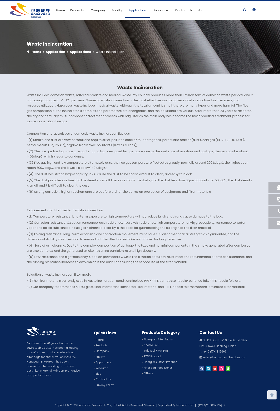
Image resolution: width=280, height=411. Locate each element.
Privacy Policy (105, 385)
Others (148, 373)
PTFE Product (152, 356)
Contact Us (103, 379)
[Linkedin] (208, 368)
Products (102, 345)
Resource (102, 368)
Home (100, 340)
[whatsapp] (228, 368)
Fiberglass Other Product (160, 362)
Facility (100, 357)
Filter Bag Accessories (158, 368)
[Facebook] (201, 368)
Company (102, 351)
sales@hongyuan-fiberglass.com (225, 357)
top (272, 394)
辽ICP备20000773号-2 (211, 405)
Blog (98, 374)
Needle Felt (151, 345)
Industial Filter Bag (156, 351)
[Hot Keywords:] (244, 10)
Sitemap (149, 405)
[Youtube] (215, 368)
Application (103, 362)
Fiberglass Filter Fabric (158, 339)
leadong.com (185, 405)
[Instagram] (221, 368)
